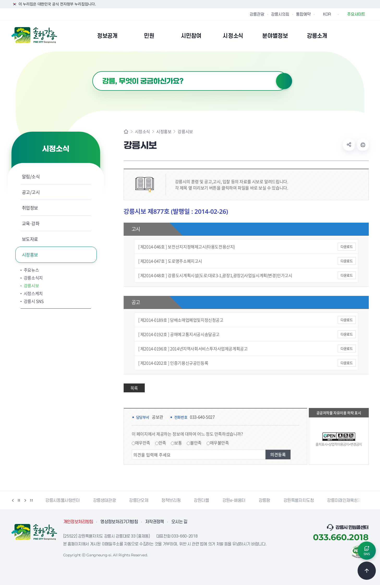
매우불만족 (219, 443)
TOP (367, 571)
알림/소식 (31, 176)
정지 (19, 500)
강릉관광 (257, 14)
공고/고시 (31, 192)
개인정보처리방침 (78, 522)
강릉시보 (31, 285)
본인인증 (352, 35)
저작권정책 (154, 522)
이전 (13, 500)
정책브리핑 (170, 500)
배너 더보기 (31, 500)
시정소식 (142, 131)
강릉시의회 (280, 14)
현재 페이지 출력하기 (363, 145)
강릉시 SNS (34, 301)
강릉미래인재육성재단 (346, 500)
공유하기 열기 (349, 145)
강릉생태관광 (104, 500)
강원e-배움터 (233, 500)
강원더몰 (201, 500)
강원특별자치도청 (299, 500)
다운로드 (347, 246)
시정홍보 (30, 254)
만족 (162, 443)
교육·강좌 (31, 223)
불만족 (196, 443)
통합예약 (303, 14)
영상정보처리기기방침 (119, 522)
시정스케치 (33, 293)
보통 (178, 443)
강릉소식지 (33, 277)
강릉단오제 (138, 500)
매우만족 (142, 443)
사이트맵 (365, 35)
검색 (284, 81)
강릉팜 (264, 500)
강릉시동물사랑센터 (62, 500)
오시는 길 (179, 522)
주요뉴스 (31, 269)
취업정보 (30, 207)
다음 (25, 500)
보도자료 (30, 239)
